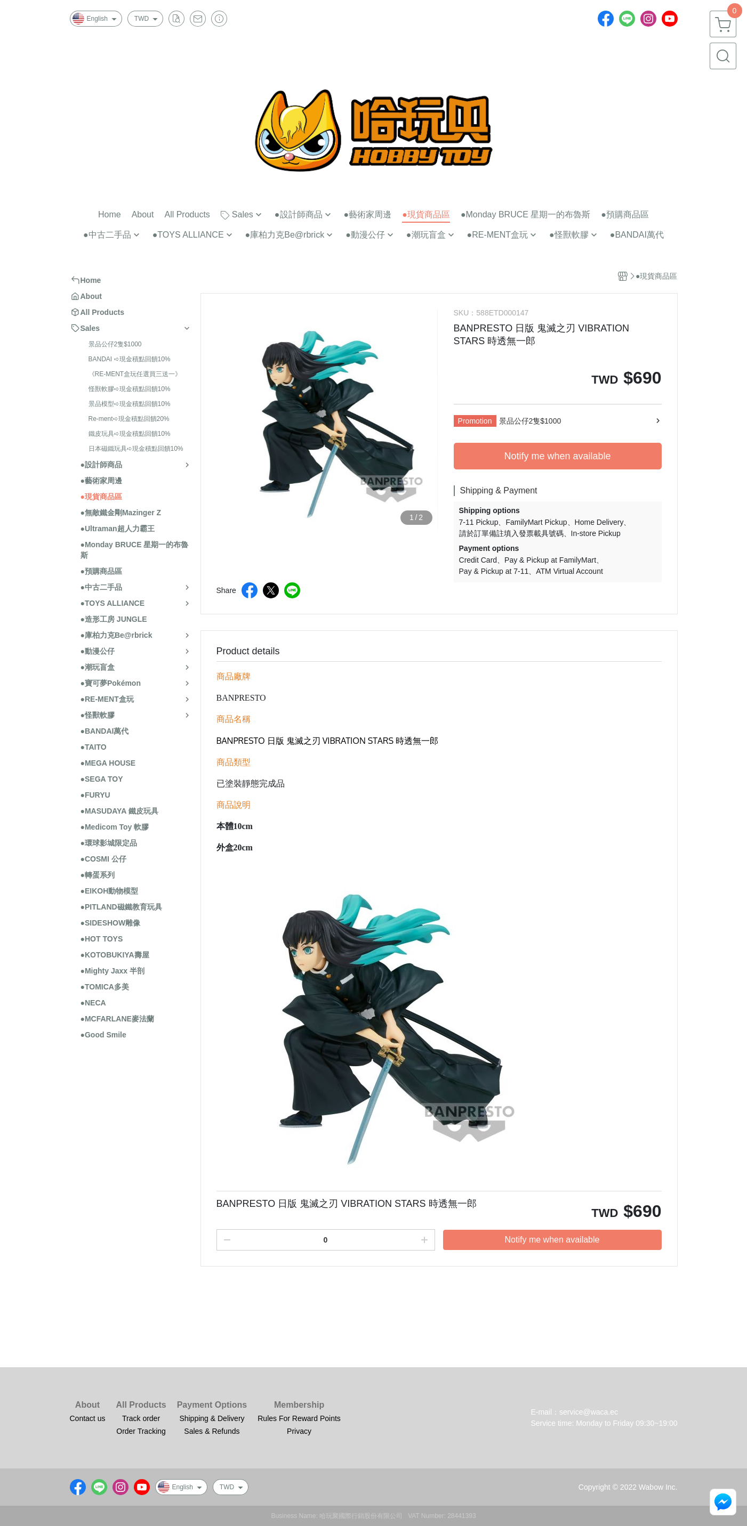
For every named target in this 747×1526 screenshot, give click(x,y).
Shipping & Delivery (211, 1418)
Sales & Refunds (211, 1431)
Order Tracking (141, 1431)
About (87, 1405)
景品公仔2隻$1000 (115, 344)
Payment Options (212, 1405)
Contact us (88, 1418)
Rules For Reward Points (299, 1418)
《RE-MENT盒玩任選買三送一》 (135, 374)
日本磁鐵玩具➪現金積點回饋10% (136, 448)
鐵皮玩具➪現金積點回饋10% (130, 433)
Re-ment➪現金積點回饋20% (129, 419)
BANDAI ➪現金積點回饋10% (130, 359)
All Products (141, 1405)
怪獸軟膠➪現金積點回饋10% (130, 389)
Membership (299, 1405)
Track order (141, 1418)
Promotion (475, 421)
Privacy (299, 1431)
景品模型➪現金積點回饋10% (130, 404)
